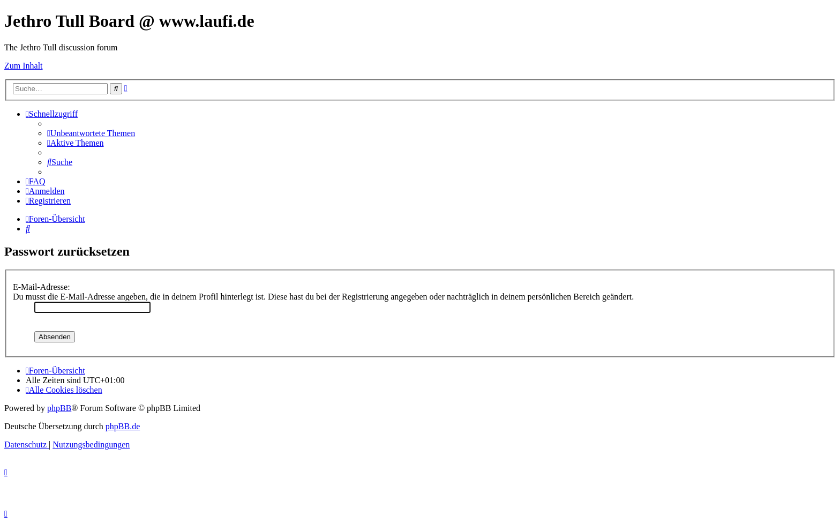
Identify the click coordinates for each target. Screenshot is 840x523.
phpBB (59, 408)
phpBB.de (123, 426)
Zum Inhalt (23, 65)
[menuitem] (91, 133)
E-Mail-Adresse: (41, 287)
